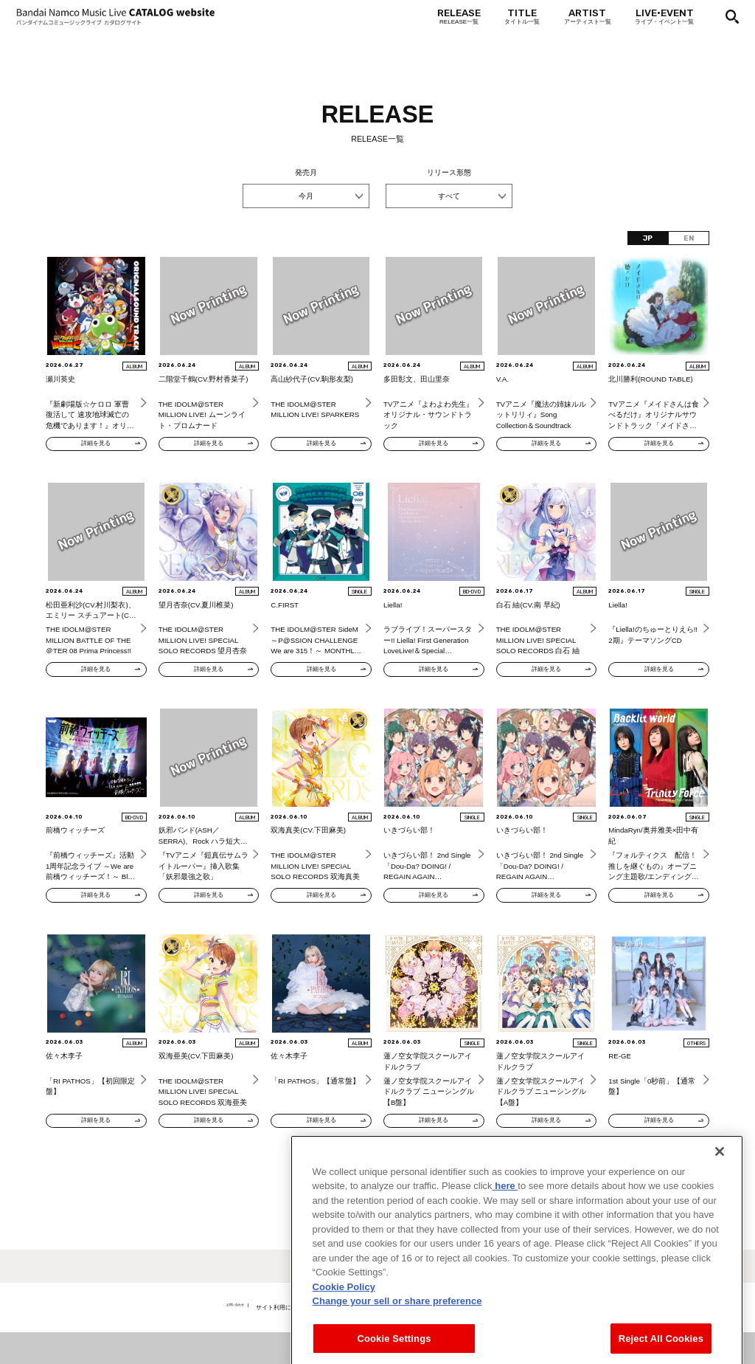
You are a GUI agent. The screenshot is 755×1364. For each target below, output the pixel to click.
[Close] (719, 1188)
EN (688, 238)
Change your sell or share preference (397, 1338)
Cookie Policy (344, 1323)
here (505, 1223)
